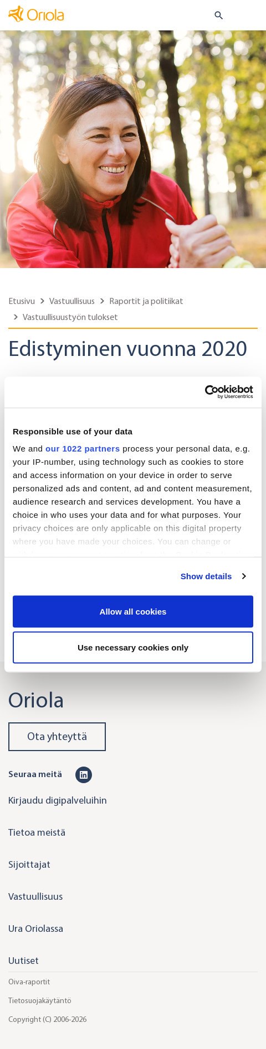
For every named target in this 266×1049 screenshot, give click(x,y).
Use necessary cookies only (133, 647)
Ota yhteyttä (57, 736)
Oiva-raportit (29, 982)
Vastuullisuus (72, 301)
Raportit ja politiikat (146, 301)
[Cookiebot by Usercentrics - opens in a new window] (204, 392)
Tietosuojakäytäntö (39, 1000)
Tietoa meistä (36, 832)
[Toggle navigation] (250, 16)
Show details (206, 576)
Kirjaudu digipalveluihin (57, 800)
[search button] (214, 15)
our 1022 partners (82, 448)
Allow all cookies (133, 611)
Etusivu (21, 301)
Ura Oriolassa (35, 928)
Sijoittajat (29, 864)
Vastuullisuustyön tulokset (70, 317)
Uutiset (23, 960)
